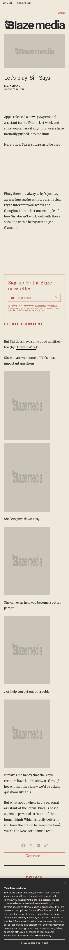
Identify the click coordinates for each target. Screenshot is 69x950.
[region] (34, 914)
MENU (61, 13)
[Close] (65, 883)
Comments (34, 856)
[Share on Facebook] (23, 845)
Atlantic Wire (26, 347)
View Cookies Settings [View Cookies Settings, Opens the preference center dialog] (34, 943)
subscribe (24, 3)
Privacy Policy (40, 306)
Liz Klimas (12, 86)
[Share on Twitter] (31, 845)
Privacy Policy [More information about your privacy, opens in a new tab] (43, 936)
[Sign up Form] (34, 298)
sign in (7, 3)
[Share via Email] (38, 845)
